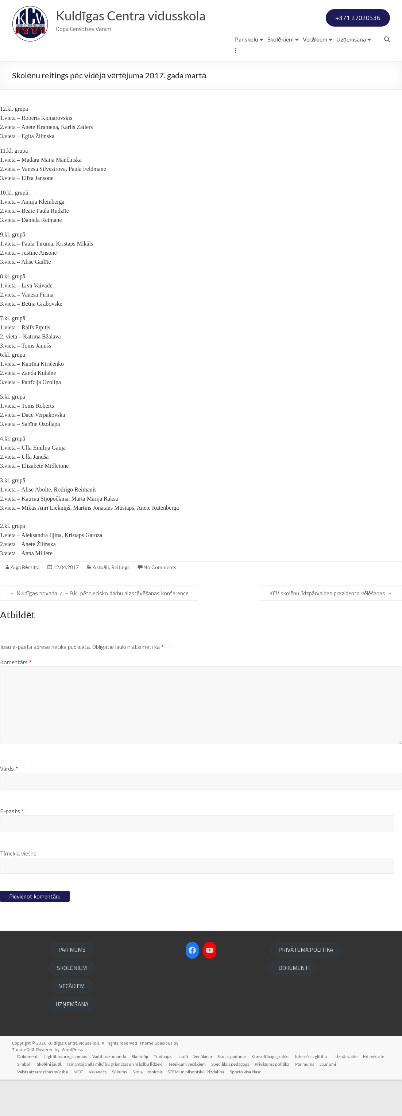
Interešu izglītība (314, 1092)
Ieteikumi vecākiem (189, 1100)
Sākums (120, 1108)
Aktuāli (101, 603)
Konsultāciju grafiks (274, 1092)
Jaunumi (330, 1100)
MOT (79, 1108)
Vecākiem (315, 75)
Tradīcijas (165, 1092)
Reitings (120, 603)
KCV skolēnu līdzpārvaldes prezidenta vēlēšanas (331, 629)
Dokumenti (28, 1092)
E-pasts (12, 847)
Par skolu (246, 75)
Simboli (25, 1100)
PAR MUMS (72, 985)
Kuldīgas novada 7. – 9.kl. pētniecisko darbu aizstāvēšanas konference (99, 629)
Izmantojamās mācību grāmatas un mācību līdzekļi (116, 1100)
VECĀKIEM (72, 1022)
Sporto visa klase (248, 1108)
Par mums (307, 1100)
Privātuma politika (274, 1100)
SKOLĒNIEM (72, 1004)
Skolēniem (280, 75)
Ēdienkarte (378, 1092)
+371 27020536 (357, 54)
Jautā (185, 1092)
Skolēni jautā (50, 1100)
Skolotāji (141, 1092)
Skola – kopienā (149, 1108)
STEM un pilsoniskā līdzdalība (198, 1108)
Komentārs (16, 698)
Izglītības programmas (66, 1092)
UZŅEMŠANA (72, 1040)
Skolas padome (234, 1092)
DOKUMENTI (294, 1004)
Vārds (9, 804)
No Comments (159, 603)
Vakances (99, 1108)
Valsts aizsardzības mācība (43, 1108)
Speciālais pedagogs (232, 1100)
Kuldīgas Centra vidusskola (133, 16)
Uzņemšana (351, 75)
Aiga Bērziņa (25, 603)
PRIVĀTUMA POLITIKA (305, 985)
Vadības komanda (110, 1092)
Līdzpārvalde (349, 1092)
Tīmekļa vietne (18, 889)
